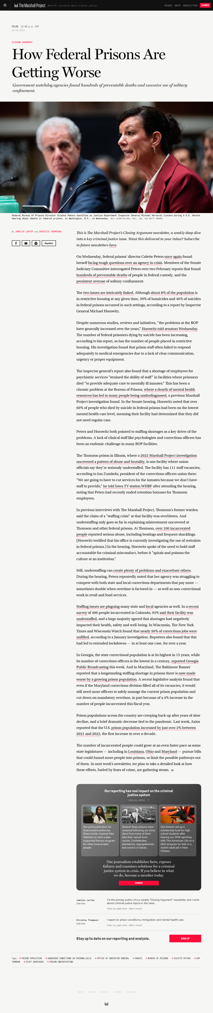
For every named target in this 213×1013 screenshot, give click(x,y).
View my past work (117, 908)
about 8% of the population (172, 292)
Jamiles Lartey (24, 231)
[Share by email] (26, 243)
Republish (49, 243)
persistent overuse (90, 281)
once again (173, 256)
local (149, 606)
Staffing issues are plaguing (98, 606)
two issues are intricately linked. (108, 292)
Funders (131, 991)
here (112, 245)
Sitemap (118, 991)
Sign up (185, 938)
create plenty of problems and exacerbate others (151, 570)
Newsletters (190, 5)
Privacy (105, 991)
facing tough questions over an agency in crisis (125, 262)
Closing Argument (22, 42)
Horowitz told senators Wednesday (169, 328)
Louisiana (136, 751)
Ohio (150, 751)
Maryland (169, 751)
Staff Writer (81, 903)
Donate (205, 5)
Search (168, 5)
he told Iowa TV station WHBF (127, 486)
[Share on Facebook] (16, 243)
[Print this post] (36, 243)
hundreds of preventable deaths (101, 275)
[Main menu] (5, 5)
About (177, 5)
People (92, 991)
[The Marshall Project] (29, 5)
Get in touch (135, 908)
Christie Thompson (50, 231)
